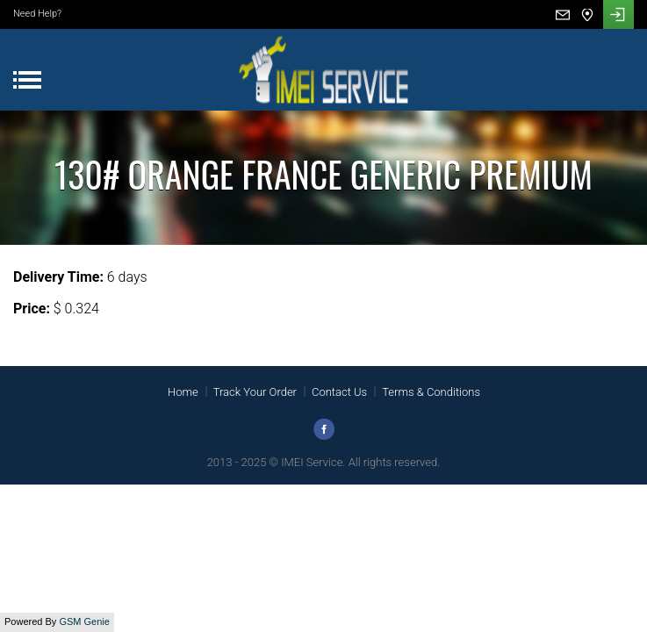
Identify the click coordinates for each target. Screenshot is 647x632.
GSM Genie (84, 621)
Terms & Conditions (431, 392)
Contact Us (339, 392)
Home (183, 392)
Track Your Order (255, 392)
